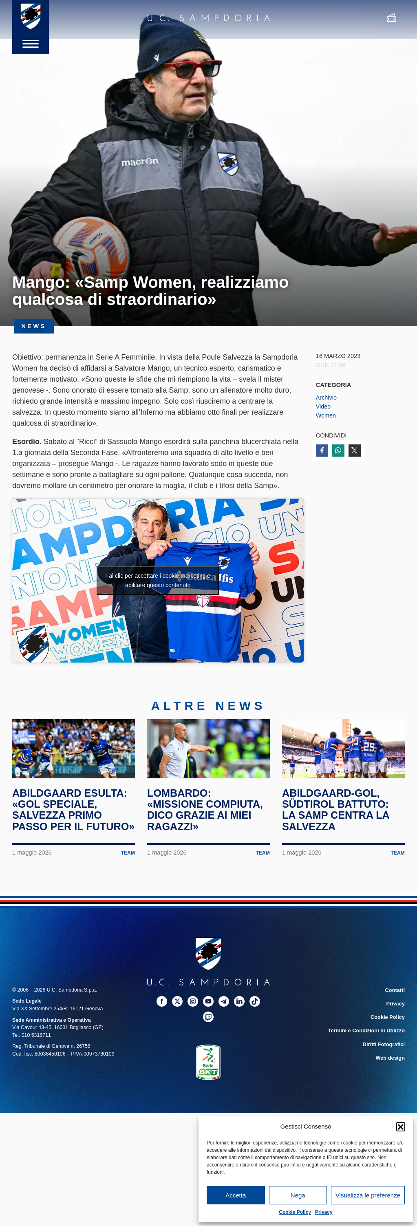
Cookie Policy (295, 1212)
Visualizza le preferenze (367, 1195)
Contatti (395, 1011)
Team (128, 874)
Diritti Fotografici (384, 1063)
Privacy (324, 1212)
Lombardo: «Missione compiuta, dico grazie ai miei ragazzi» (207, 819)
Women (326, 415)
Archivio (326, 397)
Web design (391, 1076)
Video (323, 406)
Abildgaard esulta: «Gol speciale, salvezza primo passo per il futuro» (71, 824)
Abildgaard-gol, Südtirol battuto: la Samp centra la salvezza (337, 819)
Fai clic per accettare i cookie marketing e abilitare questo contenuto (158, 580)
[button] (401, 1126)
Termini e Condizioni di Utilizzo (368, 1050)
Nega (298, 1195)
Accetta (235, 1195)
